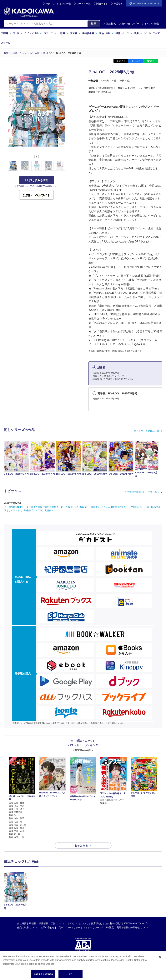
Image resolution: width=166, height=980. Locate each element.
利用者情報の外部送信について (133, 897)
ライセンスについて (78, 893)
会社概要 (21, 893)
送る (152, 61)
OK (71, 974)
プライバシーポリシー (68, 897)
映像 (138, 33)
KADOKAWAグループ (135, 893)
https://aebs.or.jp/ (69, 933)
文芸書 (6, 33)
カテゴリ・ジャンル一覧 (58, 3)
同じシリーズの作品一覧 (146, 431)
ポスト (122, 61)
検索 (93, 23)
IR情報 (32, 893)
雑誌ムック (124, 33)
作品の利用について (27, 897)
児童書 (75, 33)
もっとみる (81, 845)
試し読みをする (36, 180)
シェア (137, 61)
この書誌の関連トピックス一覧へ (142, 492)
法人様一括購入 (113, 893)
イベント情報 (150, 23)
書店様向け (97, 893)
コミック (49, 33)
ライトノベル (33, 33)
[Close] (160, 957)
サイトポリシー (91, 897)
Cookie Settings (43, 974)
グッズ (156, 33)
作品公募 (118, 3)
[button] (67, 166)
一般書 (63, 33)
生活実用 (106, 33)
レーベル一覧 (84, 3)
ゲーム (147, 33)
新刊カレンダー (129, 23)
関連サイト (102, 3)
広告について (58, 893)
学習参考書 (90, 33)
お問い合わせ (47, 897)
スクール (5, 42)
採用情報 (43, 893)
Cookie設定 (108, 897)
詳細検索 (109, 23)
